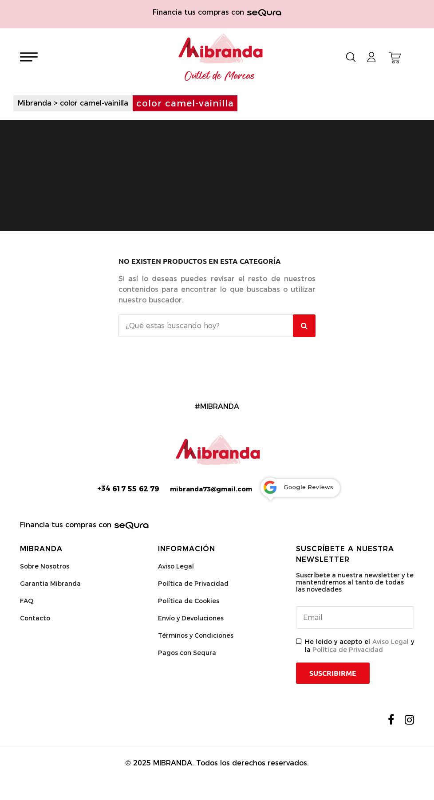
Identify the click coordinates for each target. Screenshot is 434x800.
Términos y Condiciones (195, 635)
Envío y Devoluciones (191, 618)
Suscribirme (332, 673)
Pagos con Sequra (187, 653)
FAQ (26, 601)
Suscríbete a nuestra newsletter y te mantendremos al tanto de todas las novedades (355, 582)
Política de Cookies (188, 601)
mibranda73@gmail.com (211, 489)
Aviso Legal (176, 566)
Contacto (35, 618)
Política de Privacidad (193, 584)
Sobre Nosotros (44, 566)
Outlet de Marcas (220, 76)
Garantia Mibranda (50, 584)
